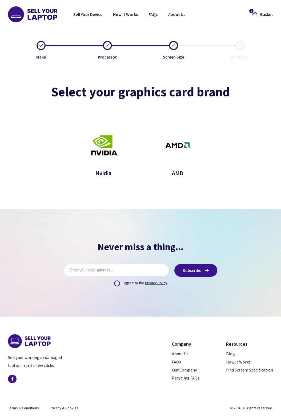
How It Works (125, 14)
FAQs (153, 14)
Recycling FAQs (185, 378)
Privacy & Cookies (64, 408)
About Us (176, 14)
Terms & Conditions (23, 408)
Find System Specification (249, 370)
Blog (230, 353)
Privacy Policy (156, 282)
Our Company (184, 370)
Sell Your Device (87, 14)
